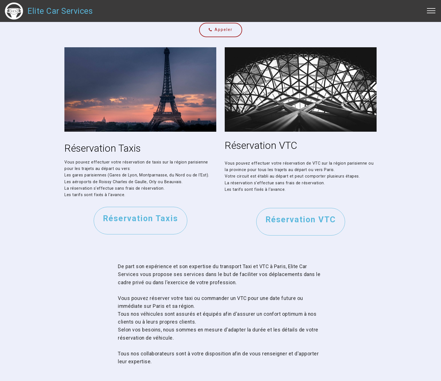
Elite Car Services (60, 11)
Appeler (221, 29)
